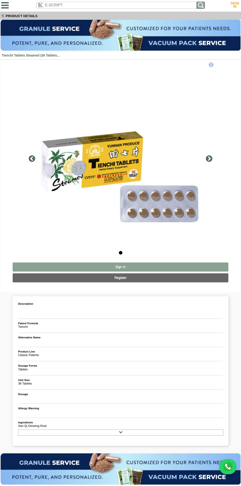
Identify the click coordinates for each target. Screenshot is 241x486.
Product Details (22, 16)
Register (120, 277)
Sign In (121, 267)
